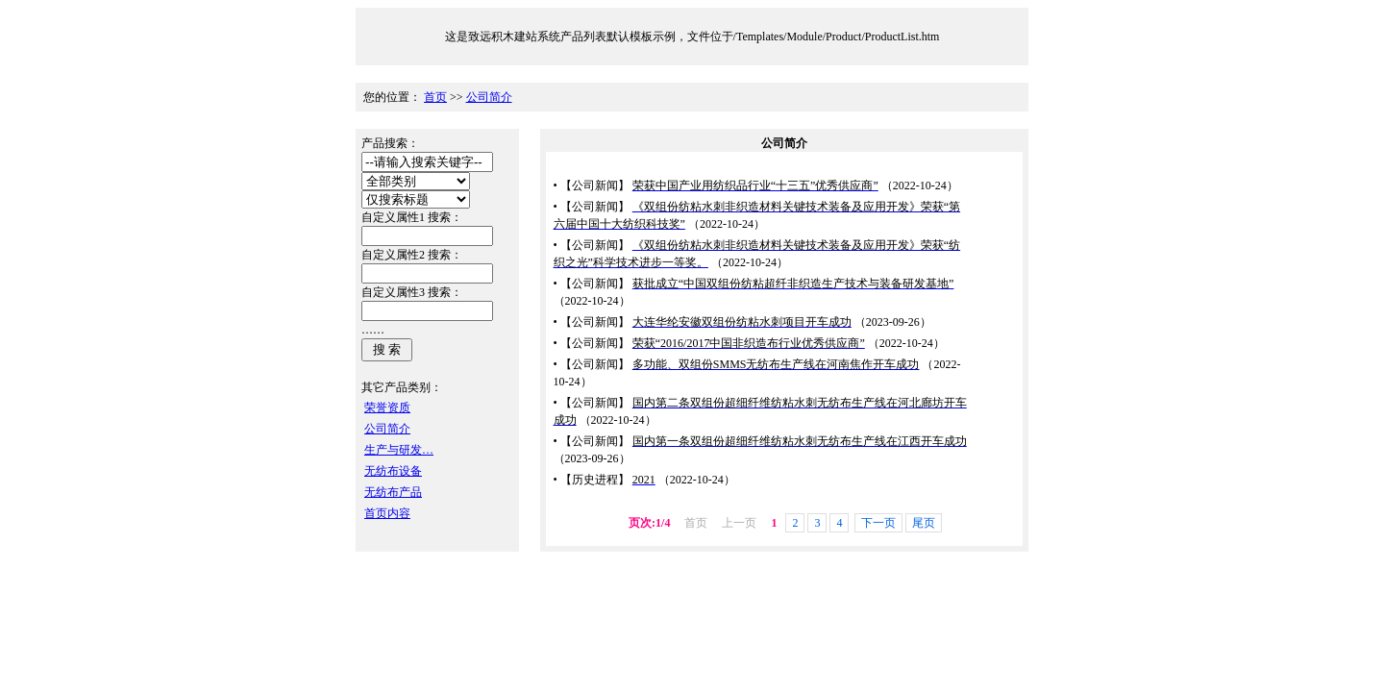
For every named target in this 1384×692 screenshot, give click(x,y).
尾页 (923, 523)
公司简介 (489, 97)
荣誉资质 (387, 407)
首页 (435, 97)
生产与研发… (398, 450)
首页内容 (387, 513)
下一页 (878, 523)
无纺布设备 (393, 471)
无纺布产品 (393, 492)
